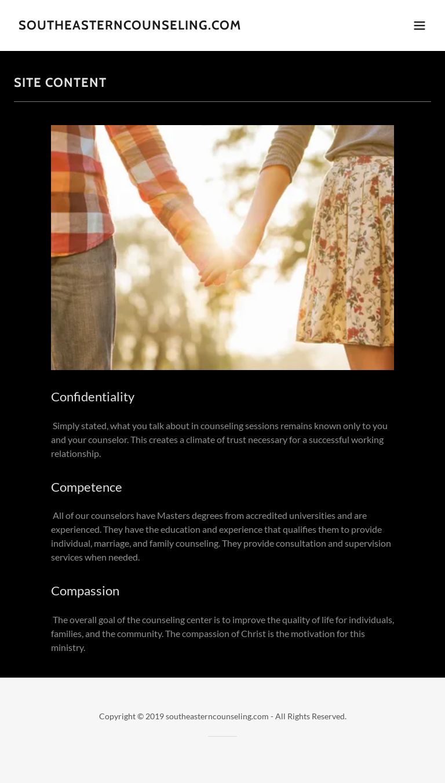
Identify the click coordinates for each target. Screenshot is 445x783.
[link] (130, 25)
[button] (419, 25)
